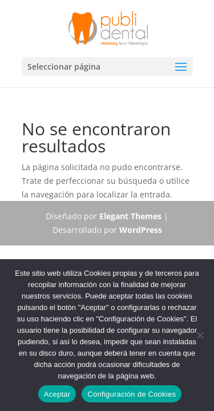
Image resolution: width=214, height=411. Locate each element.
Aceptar (57, 394)
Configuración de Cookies (131, 394)
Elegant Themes (130, 216)
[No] (199, 335)
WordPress (140, 229)
